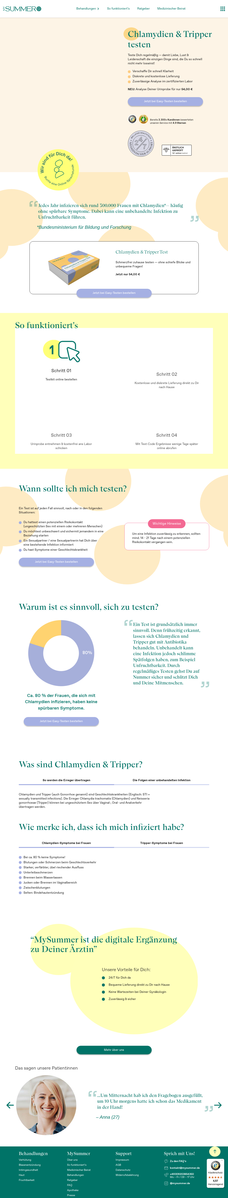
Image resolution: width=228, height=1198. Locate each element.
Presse (71, 1195)
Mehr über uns (114, 1050)
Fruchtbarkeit (26, 1180)
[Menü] (222, 1161)
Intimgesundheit (28, 1170)
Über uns (72, 1160)
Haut (21, 1175)
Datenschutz (123, 1170)
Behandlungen (86, 9)
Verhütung (25, 1160)
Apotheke (72, 1190)
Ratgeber (143, 9)
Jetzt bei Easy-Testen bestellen (165, 101)
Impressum (122, 1160)
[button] (88, 8)
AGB (118, 1165)
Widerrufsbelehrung (127, 1175)
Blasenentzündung (30, 1165)
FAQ (69, 1185)
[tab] (66, 781)
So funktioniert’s (118, 9)
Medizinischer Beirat (171, 9)
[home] (22, 8)
